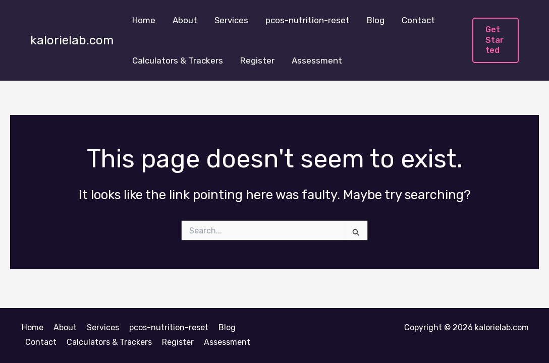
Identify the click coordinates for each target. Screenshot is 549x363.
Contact (418, 20)
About (185, 20)
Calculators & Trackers (177, 60)
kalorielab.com (72, 40)
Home (143, 20)
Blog (376, 20)
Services (231, 20)
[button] (495, 40)
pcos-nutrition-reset (307, 20)
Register (257, 60)
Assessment (317, 60)
